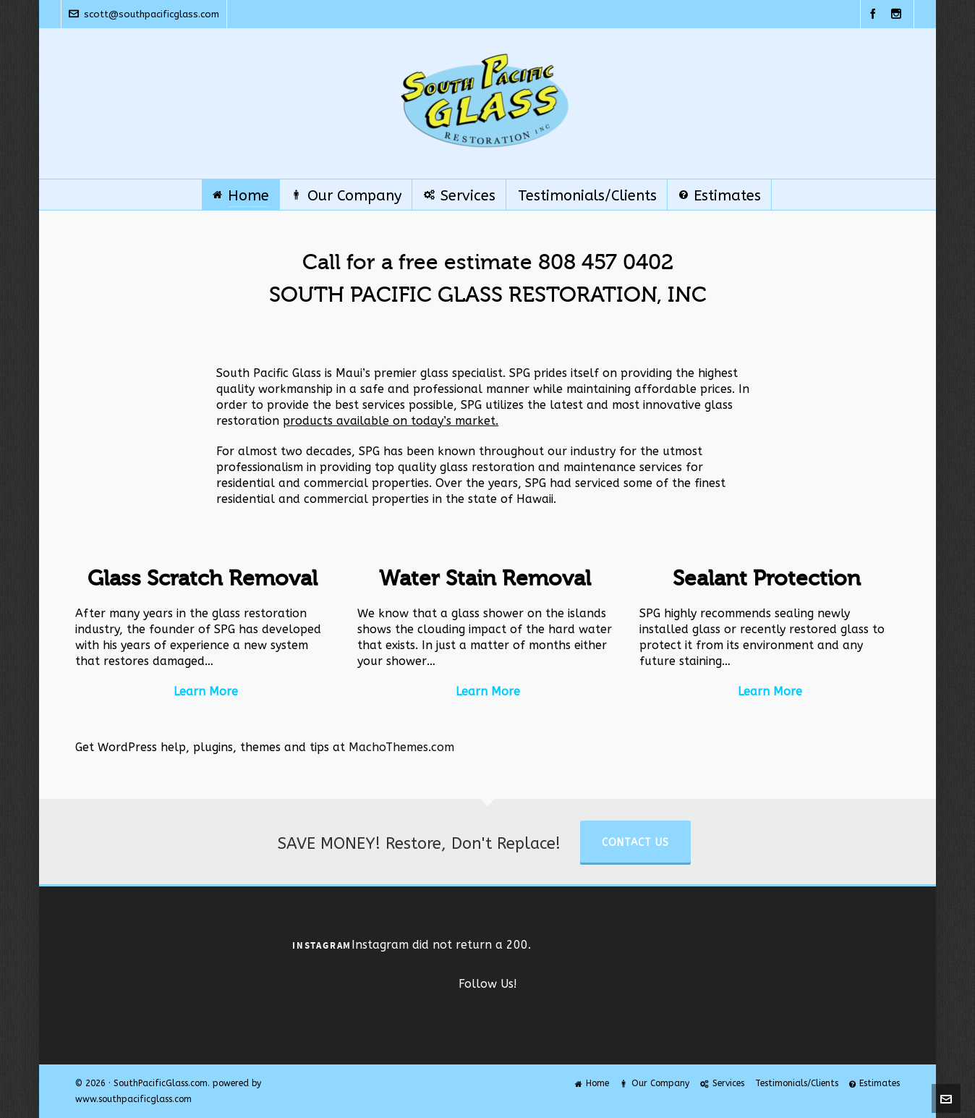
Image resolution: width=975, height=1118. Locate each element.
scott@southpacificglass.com (144, 14)
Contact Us (635, 843)
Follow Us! (488, 984)
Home (592, 1083)
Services (722, 1083)
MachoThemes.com (401, 747)
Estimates (874, 1083)
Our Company (654, 1083)
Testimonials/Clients (796, 1083)
